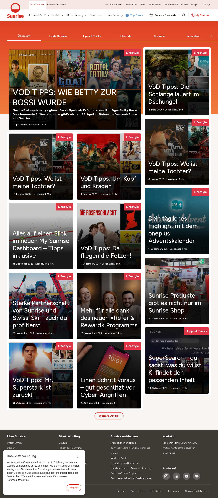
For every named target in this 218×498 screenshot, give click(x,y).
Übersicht (24, 36)
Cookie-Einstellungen (196, 491)
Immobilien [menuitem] (131, 4)
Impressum (174, 491)
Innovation (193, 36)
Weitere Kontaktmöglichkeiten (178, 447)
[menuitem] (206, 5)
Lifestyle (125, 36)
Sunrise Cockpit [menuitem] (189, 4)
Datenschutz (138, 491)
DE (206, 4)
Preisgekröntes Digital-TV (125, 463)
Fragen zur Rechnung (70, 447)
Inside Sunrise (58, 36)
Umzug (63, 442)
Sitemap (121, 491)
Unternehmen (14, 442)
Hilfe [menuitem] (142, 4)
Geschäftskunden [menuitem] (56, 4)
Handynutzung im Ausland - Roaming (131, 468)
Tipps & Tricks (92, 36)
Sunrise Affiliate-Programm (125, 473)
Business (159, 36)
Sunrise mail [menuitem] (171, 4)
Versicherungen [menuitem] (113, 4)
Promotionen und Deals (123, 442)
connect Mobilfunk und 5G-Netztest (130, 447)
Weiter (74, 487)
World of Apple (119, 458)
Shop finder (168, 453)
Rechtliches (156, 491)
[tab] (24, 36)
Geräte (114, 453)
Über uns (12, 447)
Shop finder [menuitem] (155, 4)
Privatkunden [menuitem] (37, 4)
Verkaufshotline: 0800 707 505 (179, 442)
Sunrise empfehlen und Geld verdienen (131, 478)
